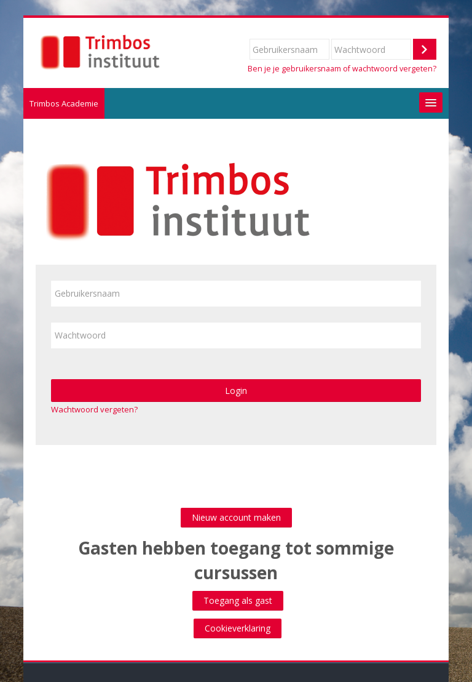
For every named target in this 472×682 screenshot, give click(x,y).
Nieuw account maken (236, 517)
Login (236, 390)
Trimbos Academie (64, 103)
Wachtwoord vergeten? (94, 409)
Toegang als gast (237, 600)
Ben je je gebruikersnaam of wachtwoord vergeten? (342, 68)
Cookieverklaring (237, 628)
